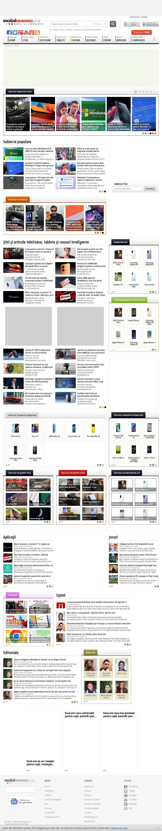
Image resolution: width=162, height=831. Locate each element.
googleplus (20, 32)
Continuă (150, 188)
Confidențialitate (91, 808)
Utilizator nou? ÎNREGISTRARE (150, 24)
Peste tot (99, 24)
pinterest (31, 32)
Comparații (50, 812)
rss (37, 32)
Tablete (48, 795)
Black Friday (59, 29)
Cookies (87, 812)
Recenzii (48, 808)
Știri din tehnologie (92, 29)
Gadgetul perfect (52, 817)
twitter (14, 32)
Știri (46, 804)
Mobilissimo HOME (12, 46)
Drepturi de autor (92, 799)
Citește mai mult (119, 827)
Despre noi (134, 17)
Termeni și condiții (92, 804)
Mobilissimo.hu (91, 817)
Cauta (113, 24)
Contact (144, 17)
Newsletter (120, 184)
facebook (9, 32)
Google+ (130, 795)
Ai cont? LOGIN (131, 24)
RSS (128, 808)
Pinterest (130, 804)
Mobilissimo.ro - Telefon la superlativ (23, 21)
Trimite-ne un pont (141, 32)
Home (47, 786)
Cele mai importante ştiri (20, 91)
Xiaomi (69, 29)
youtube (26, 32)
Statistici (87, 795)
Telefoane (49, 791)
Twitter (129, 791)
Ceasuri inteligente (53, 799)
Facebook (131, 786)
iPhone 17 (78, 29)
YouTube (130, 799)
